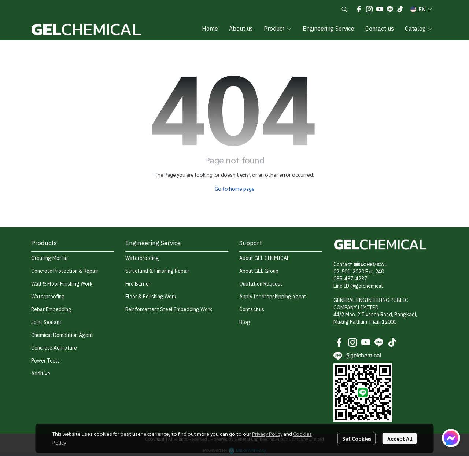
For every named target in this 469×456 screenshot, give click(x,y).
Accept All (399, 438)
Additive (40, 373)
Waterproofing (48, 297)
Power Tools (45, 361)
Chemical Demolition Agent (62, 335)
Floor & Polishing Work (150, 297)
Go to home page (235, 188)
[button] (344, 9)
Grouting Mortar (49, 258)
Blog (244, 322)
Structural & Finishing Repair (157, 271)
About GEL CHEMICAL (264, 258)
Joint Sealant (46, 322)
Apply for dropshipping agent (272, 297)
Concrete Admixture (54, 348)
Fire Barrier (138, 284)
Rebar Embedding (51, 309)
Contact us (251, 309)
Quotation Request (260, 284)
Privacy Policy (267, 433)
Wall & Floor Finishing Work (61, 284)
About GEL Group (258, 271)
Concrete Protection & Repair (64, 271)
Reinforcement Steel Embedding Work (168, 309)
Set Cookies (356, 438)
